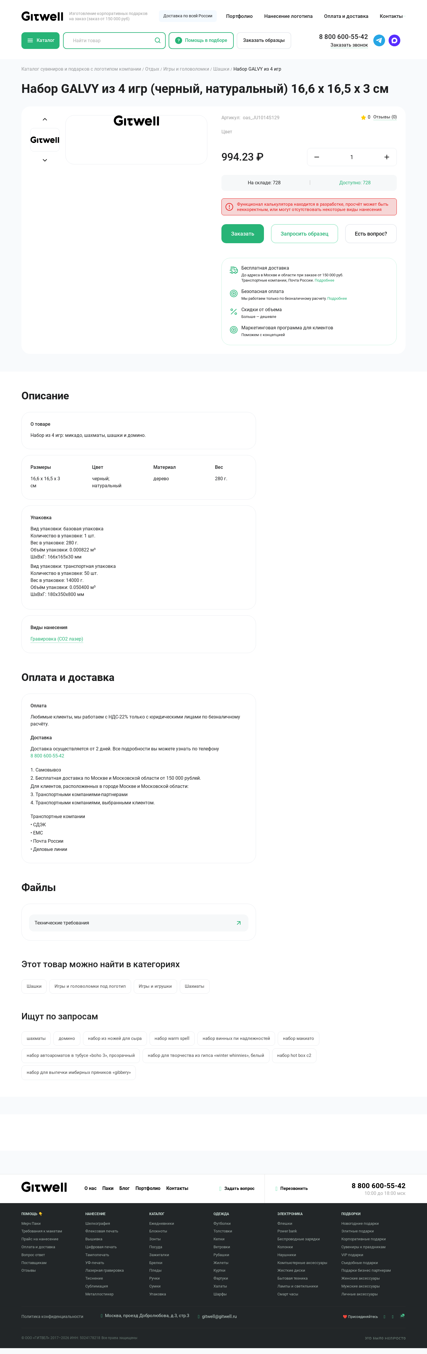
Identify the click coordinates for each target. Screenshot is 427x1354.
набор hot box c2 (314, 1059)
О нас (90, 1194)
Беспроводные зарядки (298, 1245)
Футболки (222, 1229)
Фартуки (221, 1284)
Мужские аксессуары (360, 1292)
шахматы (38, 1041)
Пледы (155, 1276)
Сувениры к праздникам (363, 1253)
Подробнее (324, 281)
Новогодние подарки (360, 1229)
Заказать (242, 234)
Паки (107, 1194)
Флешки (284, 1229)
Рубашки (221, 1260)
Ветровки (222, 1253)
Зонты (155, 1245)
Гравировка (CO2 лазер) (56, 639)
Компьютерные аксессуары (302, 1268)
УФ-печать (94, 1268)
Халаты (220, 1292)
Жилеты (221, 1268)
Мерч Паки (31, 1229)
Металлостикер (99, 1300)
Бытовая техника (292, 1284)
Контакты (390, 16)
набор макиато (321, 1041)
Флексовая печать (101, 1237)
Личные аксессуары (359, 1300)
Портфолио (238, 16)
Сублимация (96, 1292)
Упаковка (157, 1300)
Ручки (154, 1284)
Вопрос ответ (33, 1260)
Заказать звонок (349, 45)
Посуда (155, 1253)
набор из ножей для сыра (124, 1041)
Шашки (36, 987)
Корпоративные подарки (363, 1245)
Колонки (285, 1253)
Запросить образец (304, 234)
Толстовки (223, 1237)
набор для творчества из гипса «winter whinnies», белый (219, 1059)
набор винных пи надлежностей (254, 1041)
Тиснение (94, 1284)
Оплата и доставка (345, 16)
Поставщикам (34, 1268)
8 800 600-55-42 (47, 756)
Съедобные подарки (359, 1268)
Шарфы (220, 1300)
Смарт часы (287, 1300)
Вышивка (93, 1245)
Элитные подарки (357, 1237)
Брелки (155, 1268)
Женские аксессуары (360, 1284)
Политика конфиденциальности (52, 1322)
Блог (124, 1194)
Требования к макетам (41, 1237)
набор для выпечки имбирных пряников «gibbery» (83, 1077)
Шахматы (209, 987)
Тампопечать (97, 1260)
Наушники (286, 1260)
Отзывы (384, 117)
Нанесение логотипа (287, 16)
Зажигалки (159, 1260)
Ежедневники (161, 1229)
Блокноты (158, 1237)
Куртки (220, 1276)
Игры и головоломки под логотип (96, 987)
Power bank (287, 1237)
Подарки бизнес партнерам (366, 1276)
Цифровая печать (101, 1253)
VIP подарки (352, 1260)
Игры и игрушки (165, 987)
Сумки (155, 1292)
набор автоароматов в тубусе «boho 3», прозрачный (85, 1059)
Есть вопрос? (371, 234)
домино (72, 1041)
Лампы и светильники (297, 1292)
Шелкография (97, 1229)
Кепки (219, 1245)
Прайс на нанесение (39, 1245)
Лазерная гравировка (104, 1276)
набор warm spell (185, 1041)
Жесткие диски (291, 1276)
